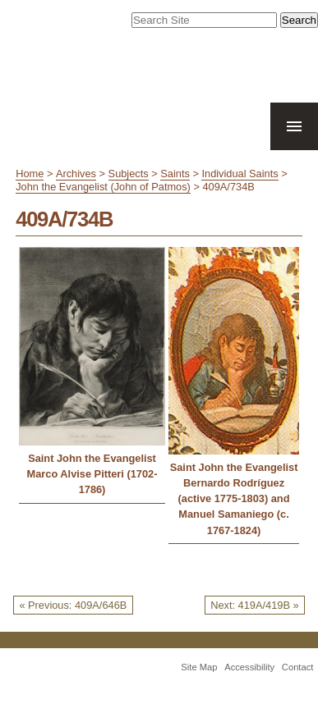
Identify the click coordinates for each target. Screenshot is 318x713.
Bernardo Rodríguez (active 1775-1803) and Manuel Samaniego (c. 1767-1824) (234, 507)
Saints (175, 173)
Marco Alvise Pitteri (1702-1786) (92, 482)
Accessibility (249, 667)
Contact (298, 667)
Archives (76, 173)
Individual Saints (239, 173)
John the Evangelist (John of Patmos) (103, 187)
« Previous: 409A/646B (73, 605)
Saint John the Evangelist (92, 458)
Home (30, 173)
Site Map (199, 667)
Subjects (128, 173)
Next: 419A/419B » (254, 605)
